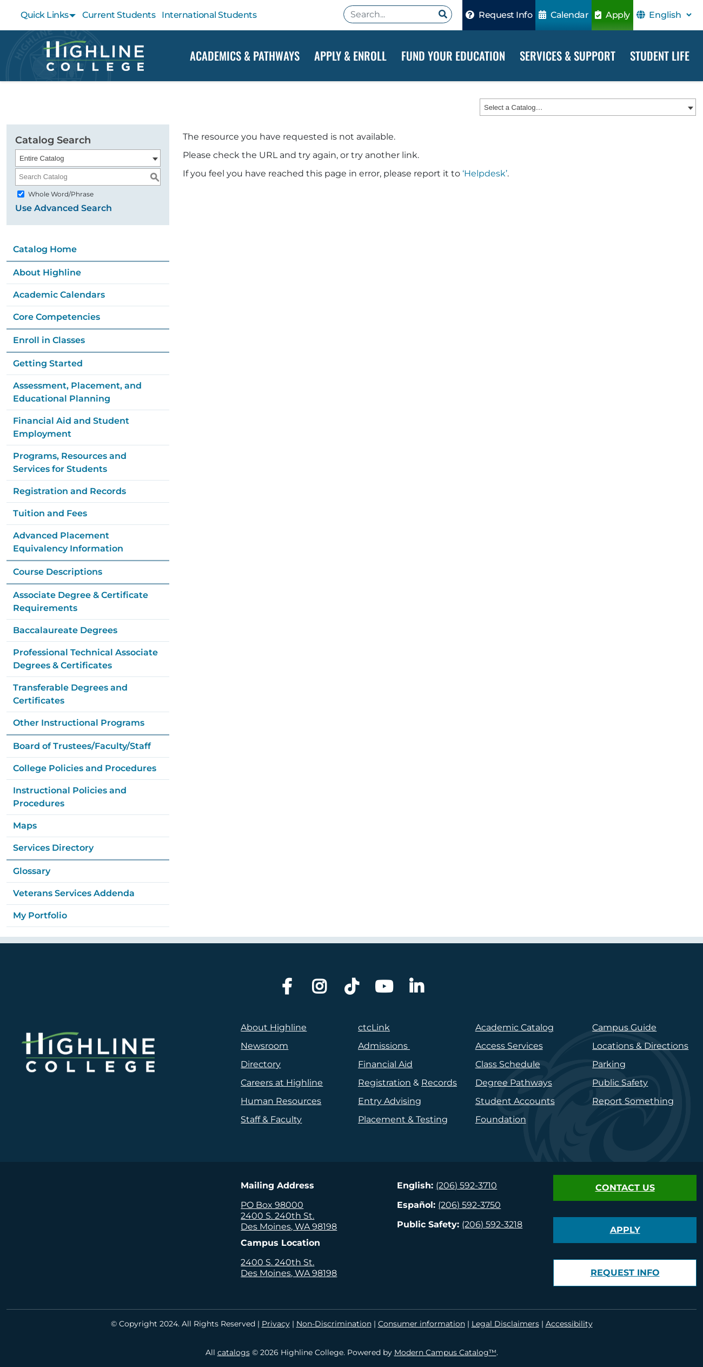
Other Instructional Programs (78, 723)
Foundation (500, 1119)
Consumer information (421, 1324)
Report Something (633, 1101)
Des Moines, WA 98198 (289, 1226)
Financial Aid (385, 1064)
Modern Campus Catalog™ (445, 1352)
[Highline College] (93, 55)
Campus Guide (624, 1027)
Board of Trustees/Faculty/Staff (82, 746)
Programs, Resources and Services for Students (70, 462)
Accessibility (569, 1324)
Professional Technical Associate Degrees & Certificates (85, 659)
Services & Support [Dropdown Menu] (567, 55)
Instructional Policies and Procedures (70, 797)
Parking (609, 1064)
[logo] (87, 1078)
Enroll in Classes (49, 340)
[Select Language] (670, 15)
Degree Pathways (513, 1082)
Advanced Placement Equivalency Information (68, 542)
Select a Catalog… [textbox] (513, 108)
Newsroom (264, 1046)
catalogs (233, 1352)
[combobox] (588, 107)
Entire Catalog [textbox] (41, 158)
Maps (25, 825)
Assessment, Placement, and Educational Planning (77, 392)
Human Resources (281, 1101)
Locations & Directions (640, 1046)
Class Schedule (507, 1064)
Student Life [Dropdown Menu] (659, 55)
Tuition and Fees (50, 513)
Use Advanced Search (63, 208)
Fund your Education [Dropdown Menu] (453, 55)
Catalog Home (45, 249)
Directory (261, 1064)
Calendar (563, 15)
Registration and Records (69, 491)
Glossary (31, 871)
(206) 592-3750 (469, 1205)
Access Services (509, 1046)
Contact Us (625, 1187)
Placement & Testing (403, 1119)
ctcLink (374, 1027)
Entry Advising (389, 1101)
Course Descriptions (57, 572)
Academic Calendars (59, 295)
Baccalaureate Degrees (65, 630)
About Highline (47, 272)
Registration (384, 1082)
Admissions (384, 1046)
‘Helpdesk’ (484, 174)
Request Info (499, 15)
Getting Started (48, 363)
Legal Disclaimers (505, 1324)
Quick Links (45, 15)
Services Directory (53, 848)
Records (439, 1082)
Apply (612, 15)
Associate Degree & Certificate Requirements (80, 601)
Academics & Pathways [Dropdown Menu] (245, 55)
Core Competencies (56, 317)
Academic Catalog (514, 1027)
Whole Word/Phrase (61, 194)
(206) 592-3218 (492, 1224)
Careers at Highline (282, 1082)
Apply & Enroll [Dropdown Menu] (350, 55)
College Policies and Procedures (84, 768)
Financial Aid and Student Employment (71, 427)
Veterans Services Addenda (74, 893)
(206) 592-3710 (466, 1185)
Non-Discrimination (334, 1324)
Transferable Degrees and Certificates (70, 694)
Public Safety (620, 1082)
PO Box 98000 (272, 1205)
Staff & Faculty (271, 1119)
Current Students (118, 15)
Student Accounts (515, 1101)
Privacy (276, 1324)
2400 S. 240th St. (277, 1216)
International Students (209, 15)
